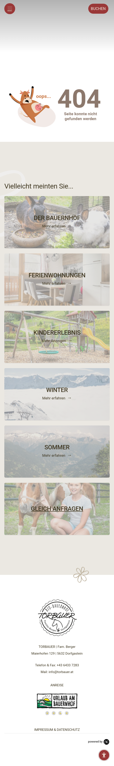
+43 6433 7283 (68, 665)
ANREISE (57, 685)
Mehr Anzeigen (54, 341)
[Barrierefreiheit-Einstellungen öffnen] (104, 755)
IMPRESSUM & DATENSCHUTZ (57, 730)
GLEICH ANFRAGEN (57, 508)
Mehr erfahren (53, 226)
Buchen (98, 9)
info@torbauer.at (61, 672)
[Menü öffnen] (9, 8)
